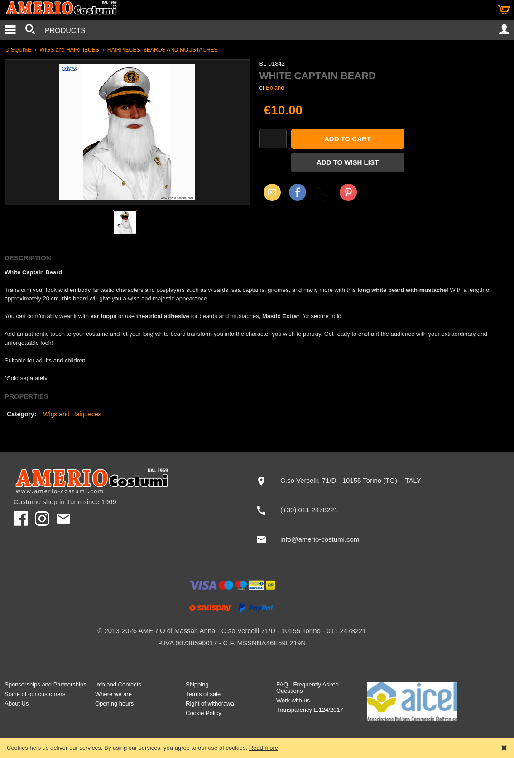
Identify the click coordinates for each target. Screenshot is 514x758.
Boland (275, 87)
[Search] (30, 30)
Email (269, 192)
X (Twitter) (323, 195)
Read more (263, 747)
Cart (504, 10)
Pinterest (348, 192)
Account (504, 30)
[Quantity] (273, 138)
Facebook (297, 192)
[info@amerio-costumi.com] (350, 540)
